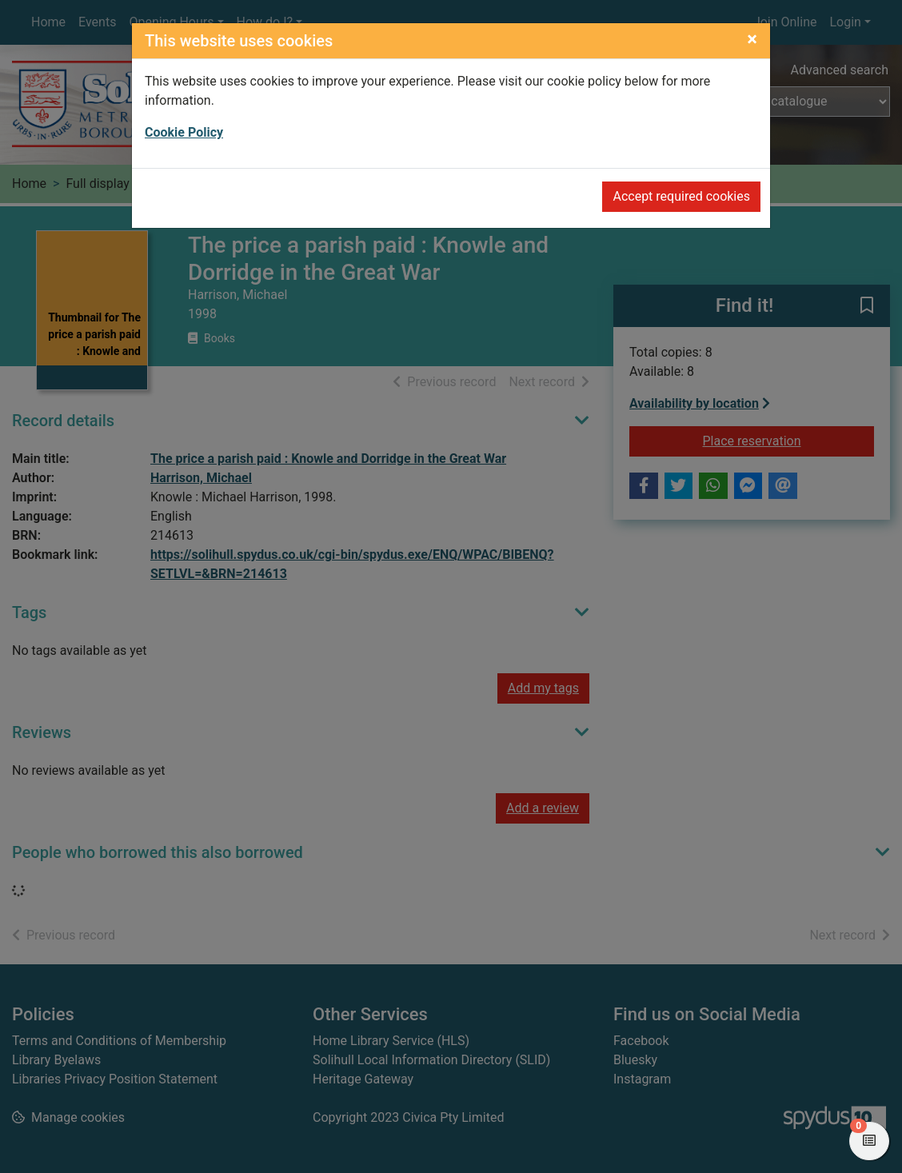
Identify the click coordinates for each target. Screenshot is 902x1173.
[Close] (752, 39)
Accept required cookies (681, 196)
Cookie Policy (184, 132)
